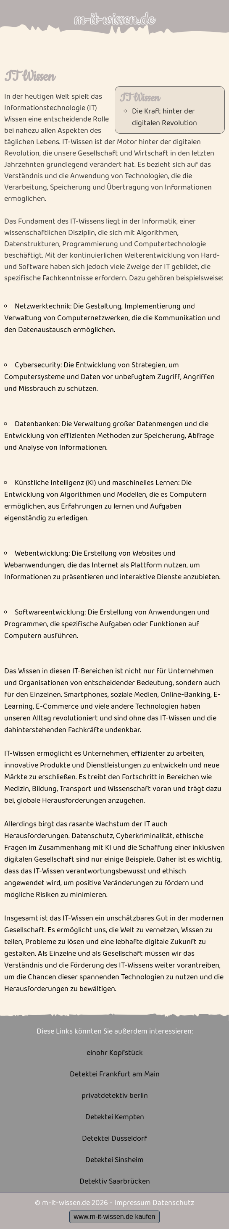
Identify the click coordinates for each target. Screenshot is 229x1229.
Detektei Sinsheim (114, 1160)
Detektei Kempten (114, 1117)
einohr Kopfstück (115, 1053)
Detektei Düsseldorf (114, 1139)
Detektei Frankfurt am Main (115, 1074)
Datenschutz (173, 1203)
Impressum (132, 1203)
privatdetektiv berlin (115, 1096)
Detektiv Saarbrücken (114, 1181)
